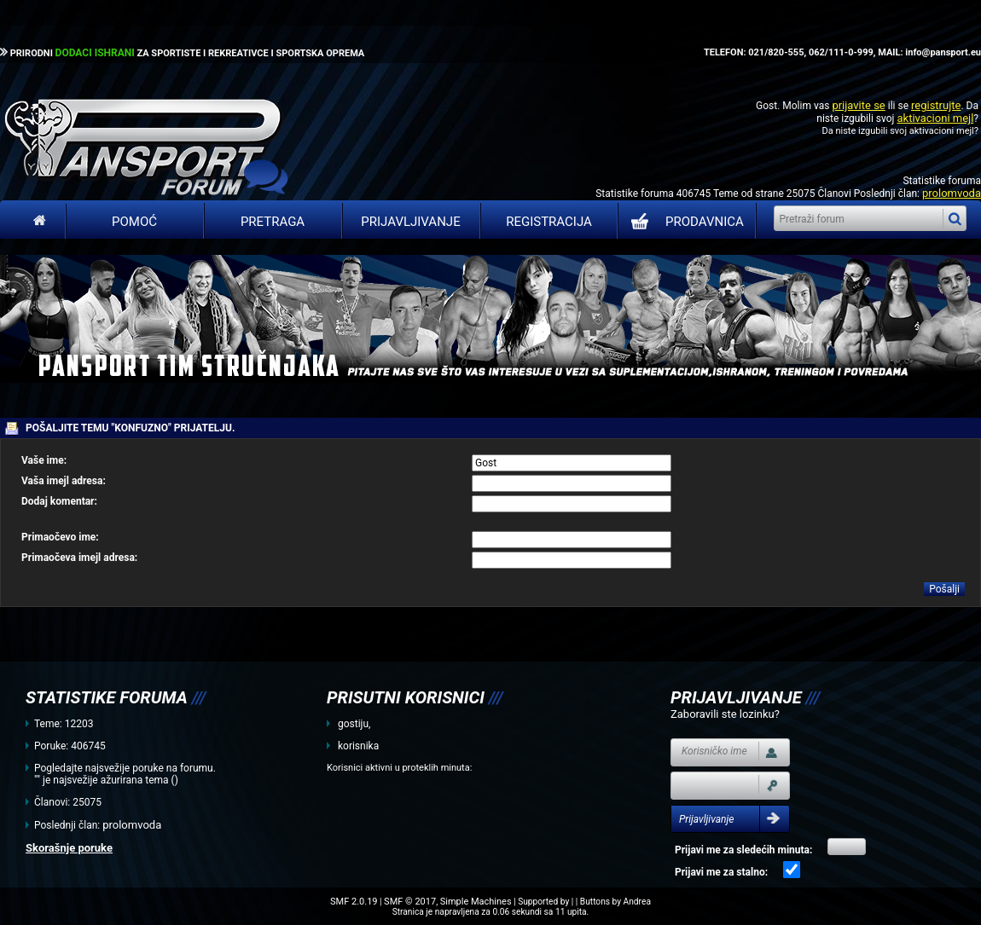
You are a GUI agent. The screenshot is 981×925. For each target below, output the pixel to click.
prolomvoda (951, 193)
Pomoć (134, 221)
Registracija (549, 221)
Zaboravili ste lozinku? (725, 714)
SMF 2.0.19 (353, 901)
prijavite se (858, 105)
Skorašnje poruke (69, 847)
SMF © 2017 (410, 901)
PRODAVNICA (683, 222)
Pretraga (273, 221)
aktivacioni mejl (935, 118)
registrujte (936, 105)
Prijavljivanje (410, 221)
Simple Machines (476, 901)
